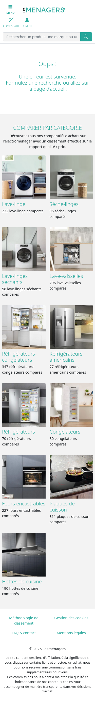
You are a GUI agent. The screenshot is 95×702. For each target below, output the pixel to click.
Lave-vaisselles (66, 276)
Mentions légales (71, 632)
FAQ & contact (24, 632)
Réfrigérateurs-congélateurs (19, 356)
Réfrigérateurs (18, 431)
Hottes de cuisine (22, 581)
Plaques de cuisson (62, 506)
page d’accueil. (50, 88)
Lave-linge (13, 204)
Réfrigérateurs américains (66, 356)
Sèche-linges (64, 204)
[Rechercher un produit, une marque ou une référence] (42, 36)
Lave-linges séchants (15, 279)
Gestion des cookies (71, 617)
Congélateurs (65, 431)
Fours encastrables (23, 503)
